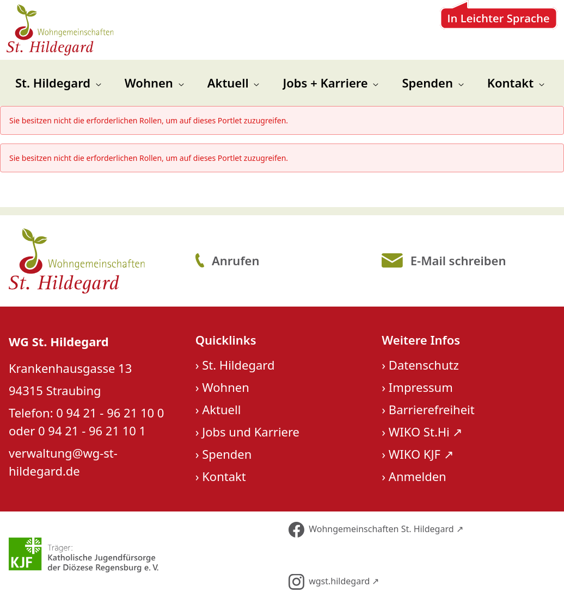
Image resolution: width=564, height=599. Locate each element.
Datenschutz (424, 365)
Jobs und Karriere (250, 432)
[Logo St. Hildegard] (94, 262)
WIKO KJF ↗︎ (421, 454)
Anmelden (417, 477)
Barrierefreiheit (432, 410)
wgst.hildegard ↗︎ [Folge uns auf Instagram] (334, 583)
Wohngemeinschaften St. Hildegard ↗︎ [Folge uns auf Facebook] (376, 531)
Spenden (227, 454)
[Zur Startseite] (62, 30)
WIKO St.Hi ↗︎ (426, 432)
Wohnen (225, 387)
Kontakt (224, 477)
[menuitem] (58, 84)
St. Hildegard (238, 365)
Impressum (421, 387)
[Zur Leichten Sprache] (496, 30)
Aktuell (221, 410)
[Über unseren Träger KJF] (141, 555)
